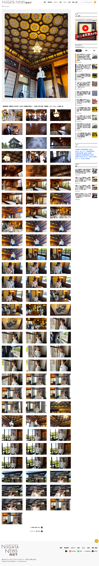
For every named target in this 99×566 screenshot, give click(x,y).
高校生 (88, 158)
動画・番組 (74, 2)
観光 (61, 2)
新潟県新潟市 (85, 149)
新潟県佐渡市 (91, 151)
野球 (93, 155)
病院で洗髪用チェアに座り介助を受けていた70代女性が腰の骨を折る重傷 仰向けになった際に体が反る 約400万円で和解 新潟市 (84, 126)
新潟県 (78, 149)
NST (91, 149)
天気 (83, 158)
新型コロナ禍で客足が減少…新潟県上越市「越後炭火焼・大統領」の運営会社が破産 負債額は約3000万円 (83, 93)
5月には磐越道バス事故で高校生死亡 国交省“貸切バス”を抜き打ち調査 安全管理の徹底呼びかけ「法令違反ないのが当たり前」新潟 (83, 171)
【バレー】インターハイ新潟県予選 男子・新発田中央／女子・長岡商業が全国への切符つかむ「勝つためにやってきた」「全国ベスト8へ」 (83, 85)
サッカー (83, 151)
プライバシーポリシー (18, 559)
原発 (86, 153)
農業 (78, 156)
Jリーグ (78, 158)
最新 (45, 2)
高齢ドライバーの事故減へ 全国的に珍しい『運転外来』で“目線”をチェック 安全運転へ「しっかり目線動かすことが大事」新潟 (83, 187)
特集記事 (50, 2)
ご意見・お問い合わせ (30, 559)
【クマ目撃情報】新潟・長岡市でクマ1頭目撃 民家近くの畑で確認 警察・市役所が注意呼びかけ (84, 109)
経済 (69, 2)
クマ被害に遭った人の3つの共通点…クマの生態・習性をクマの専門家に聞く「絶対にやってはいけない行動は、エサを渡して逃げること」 (84, 67)
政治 (91, 156)
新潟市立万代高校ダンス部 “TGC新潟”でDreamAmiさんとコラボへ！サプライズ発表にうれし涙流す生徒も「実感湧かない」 (83, 195)
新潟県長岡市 (86, 155)
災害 (82, 156)
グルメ (65, 2)
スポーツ (56, 2)
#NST (78, 151)
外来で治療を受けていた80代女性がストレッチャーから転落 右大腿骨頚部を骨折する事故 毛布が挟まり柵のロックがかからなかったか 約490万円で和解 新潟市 (84, 57)
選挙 (95, 156)
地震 (90, 153)
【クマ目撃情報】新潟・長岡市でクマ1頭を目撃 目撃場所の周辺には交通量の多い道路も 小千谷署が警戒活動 (84, 135)
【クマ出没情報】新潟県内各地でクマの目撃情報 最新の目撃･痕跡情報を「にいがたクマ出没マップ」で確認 (84, 76)
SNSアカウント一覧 (7, 559)
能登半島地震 (80, 153)
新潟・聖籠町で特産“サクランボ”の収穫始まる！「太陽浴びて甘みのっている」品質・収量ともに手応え (84, 101)
